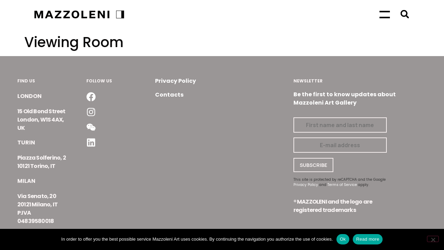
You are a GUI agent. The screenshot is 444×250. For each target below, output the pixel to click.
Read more (367, 239)
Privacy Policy (175, 81)
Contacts (169, 95)
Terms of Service (342, 184)
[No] (433, 239)
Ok (343, 239)
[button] (404, 14)
